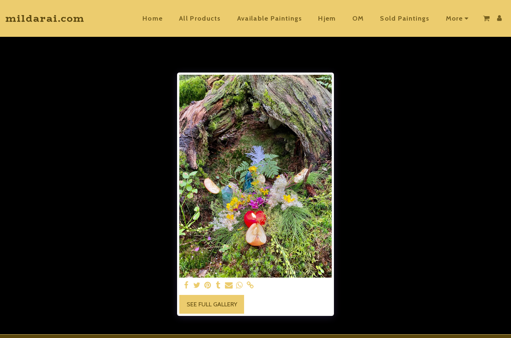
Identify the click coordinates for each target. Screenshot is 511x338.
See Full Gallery (212, 304)
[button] (486, 18)
